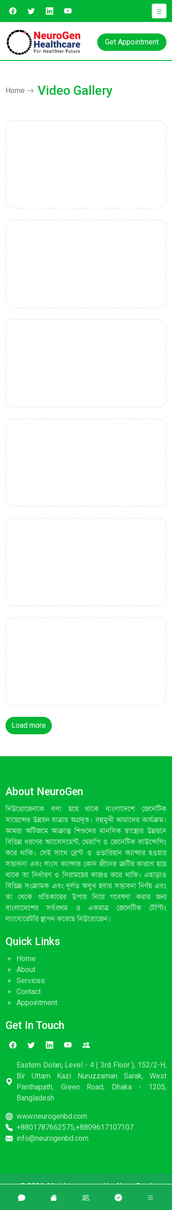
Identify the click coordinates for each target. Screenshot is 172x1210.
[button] (159, 11)
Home (20, 90)
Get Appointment (132, 42)
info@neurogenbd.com (47, 1138)
